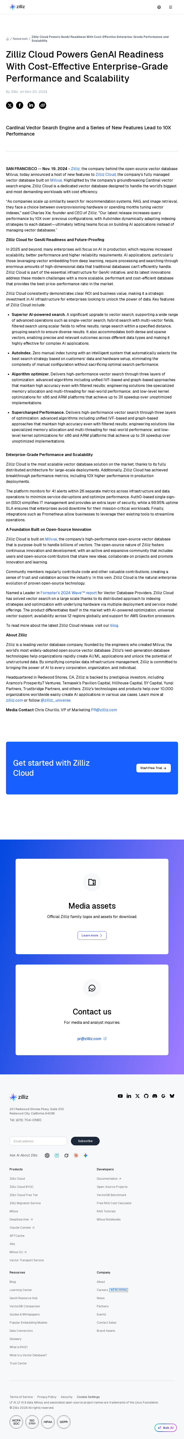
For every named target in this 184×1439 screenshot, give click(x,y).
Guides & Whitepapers (25, 1314)
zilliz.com (14, 700)
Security (66, 1397)
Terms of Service (21, 1397)
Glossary (15, 1339)
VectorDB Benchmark (111, 1195)
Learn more (92, 935)
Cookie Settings (88, 1397)
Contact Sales (106, 1323)
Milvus (56, 180)
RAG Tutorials (106, 1211)
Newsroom (20, 39)
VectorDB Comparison (25, 1306)
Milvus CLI (18, 1252)
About (101, 1282)
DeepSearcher (21, 1219)
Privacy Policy (46, 1397)
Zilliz (75, 168)
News (100, 1298)
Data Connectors (21, 1331)
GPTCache (17, 1236)
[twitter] (9, 105)
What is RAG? (19, 1347)
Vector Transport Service (27, 1260)
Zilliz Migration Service (25, 1203)
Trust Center (18, 1363)
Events (101, 1314)
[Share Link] (42, 105)
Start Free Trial (153, 768)
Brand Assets (106, 1331)
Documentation (109, 1179)
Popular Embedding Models (28, 1323)
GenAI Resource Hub (23, 1298)
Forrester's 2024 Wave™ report (68, 592)
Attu (12, 1244)
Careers (102, 1290)
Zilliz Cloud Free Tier (24, 1195)
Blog (13, 1282)
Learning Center (21, 1290)
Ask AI (165, 1428)
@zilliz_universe (55, 700)
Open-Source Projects (112, 1187)
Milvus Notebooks (109, 1219)
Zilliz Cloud (106, 174)
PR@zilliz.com (104, 709)
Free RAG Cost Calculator (114, 1203)
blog (114, 625)
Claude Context (22, 1228)
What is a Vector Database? (28, 1355)
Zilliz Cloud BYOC (22, 1187)
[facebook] (19, 105)
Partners (103, 1306)
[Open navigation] (170, 7)
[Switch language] (159, 7)
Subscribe (85, 1141)
